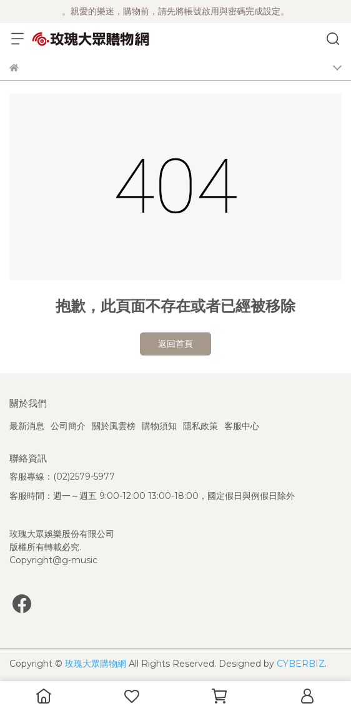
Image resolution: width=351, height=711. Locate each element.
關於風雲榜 (114, 426)
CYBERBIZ (301, 663)
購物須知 (159, 426)
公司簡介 (68, 426)
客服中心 (241, 426)
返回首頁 (175, 343)
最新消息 (26, 426)
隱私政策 (200, 426)
